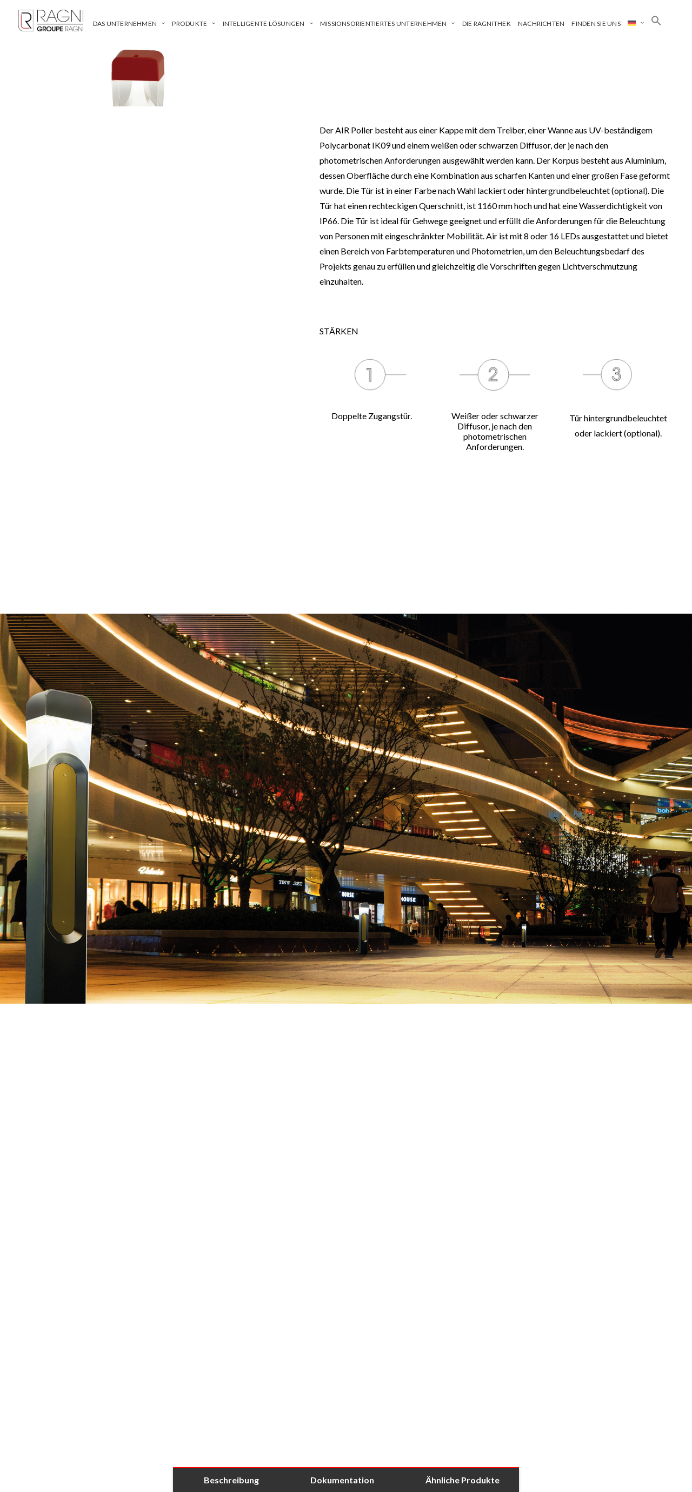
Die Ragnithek (486, 23)
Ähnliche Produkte (462, 1480)
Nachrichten (541, 23)
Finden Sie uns (595, 23)
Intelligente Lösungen (268, 23)
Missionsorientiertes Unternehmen (387, 23)
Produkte (193, 23)
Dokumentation (342, 1480)
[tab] (346, 1092)
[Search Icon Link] (656, 20)
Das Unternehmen (129, 23)
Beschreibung (231, 1480)
